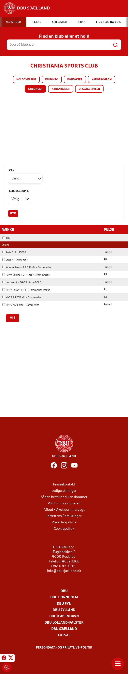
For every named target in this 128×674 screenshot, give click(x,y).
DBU (64, 591)
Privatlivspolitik (64, 522)
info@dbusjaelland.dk (64, 571)
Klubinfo (51, 79)
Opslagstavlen (89, 89)
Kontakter (74, 79)
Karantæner (61, 89)
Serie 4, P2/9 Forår (14, 260)
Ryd (13, 213)
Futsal (64, 635)
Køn (12, 170)
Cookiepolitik (64, 528)
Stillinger (35, 89)
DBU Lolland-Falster (64, 622)
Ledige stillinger (64, 491)
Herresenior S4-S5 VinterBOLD (21, 282)
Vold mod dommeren (64, 503)
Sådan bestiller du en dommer (64, 497)
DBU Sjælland (64, 629)
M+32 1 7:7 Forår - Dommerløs (21, 297)
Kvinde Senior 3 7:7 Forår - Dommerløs (26, 267)
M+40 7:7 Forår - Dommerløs (20, 305)
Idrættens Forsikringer (64, 516)
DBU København (64, 616)
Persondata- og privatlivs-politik (64, 647)
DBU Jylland (64, 610)
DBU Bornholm (64, 597)
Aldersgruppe (19, 191)
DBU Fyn (64, 603)
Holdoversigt (26, 79)
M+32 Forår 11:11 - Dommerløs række (26, 290)
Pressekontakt (64, 484)
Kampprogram (102, 79)
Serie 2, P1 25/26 (14, 252)
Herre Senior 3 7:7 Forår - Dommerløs (26, 275)
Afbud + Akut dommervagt (64, 510)
